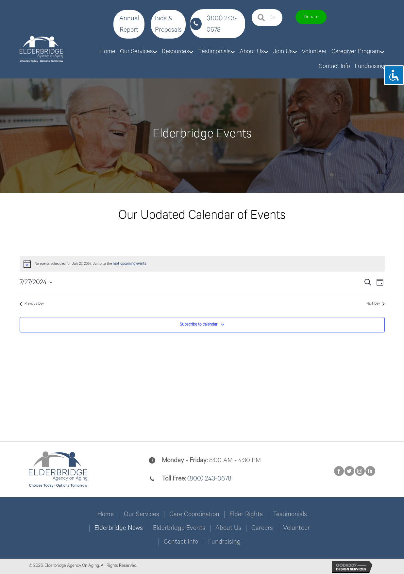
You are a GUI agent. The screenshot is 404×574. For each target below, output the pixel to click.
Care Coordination (194, 514)
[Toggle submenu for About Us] (266, 52)
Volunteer (296, 528)
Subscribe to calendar (198, 324)
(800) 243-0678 (209, 478)
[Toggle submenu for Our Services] (155, 52)
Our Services (141, 514)
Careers (262, 528)
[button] (128, 24)
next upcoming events (129, 264)
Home (105, 514)
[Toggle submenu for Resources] (191, 52)
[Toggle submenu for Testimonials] (232, 52)
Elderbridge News (118, 528)
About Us (228, 528)
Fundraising (224, 542)
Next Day (375, 304)
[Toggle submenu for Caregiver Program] (382, 52)
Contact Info (181, 542)
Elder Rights (246, 514)
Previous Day (32, 304)
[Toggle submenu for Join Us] (295, 52)
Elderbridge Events (179, 528)
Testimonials (290, 514)
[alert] (202, 264)
